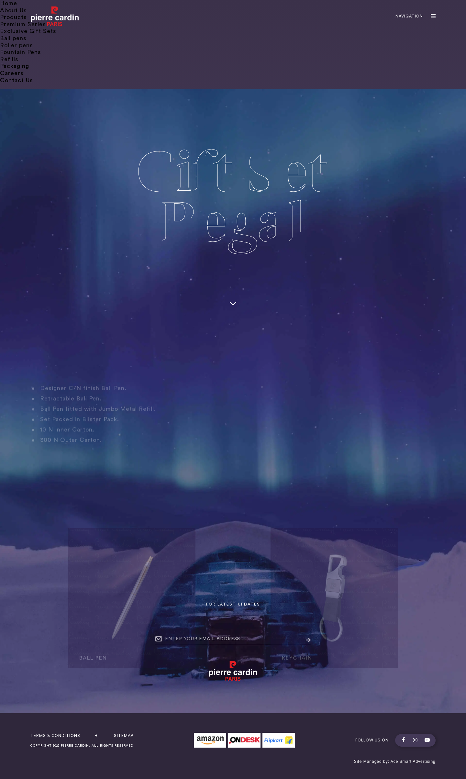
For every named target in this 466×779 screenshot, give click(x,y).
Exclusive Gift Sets (28, 31)
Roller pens (16, 45)
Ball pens (13, 38)
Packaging (14, 66)
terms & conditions (55, 736)
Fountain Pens (20, 52)
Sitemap (123, 736)
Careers (12, 73)
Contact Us (16, 80)
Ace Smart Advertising (413, 761)
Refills (9, 59)
